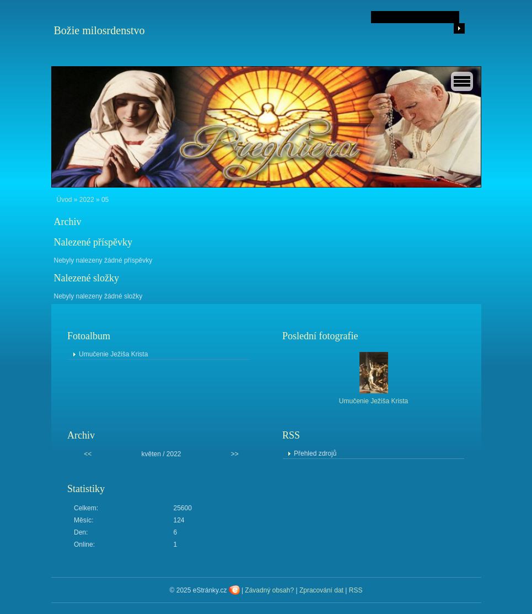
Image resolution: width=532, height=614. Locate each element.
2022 (86, 200)
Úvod (64, 200)
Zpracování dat (321, 590)
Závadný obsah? (269, 590)
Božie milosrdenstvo (99, 30)
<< (88, 454)
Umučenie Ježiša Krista (113, 354)
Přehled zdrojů (315, 453)
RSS (356, 590)
